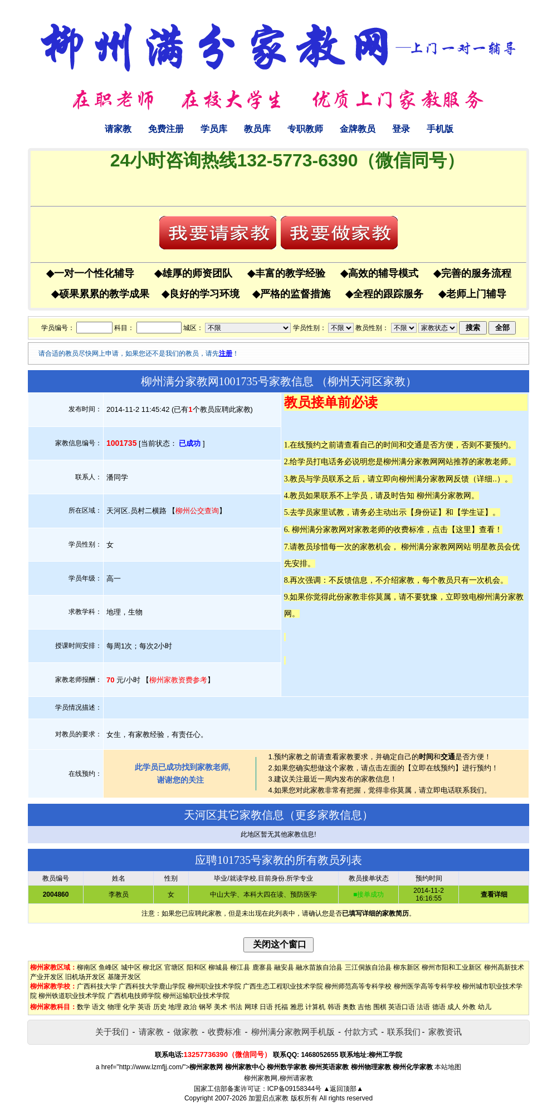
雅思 (297, 1007)
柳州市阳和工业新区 (452, 967)
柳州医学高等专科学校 (427, 986)
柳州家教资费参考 (178, 680)
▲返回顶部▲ (343, 1089)
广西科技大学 (97, 986)
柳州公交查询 (197, 511)
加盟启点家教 (268, 1098)
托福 (281, 1007)
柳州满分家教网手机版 (293, 1031)
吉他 (364, 1007)
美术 (220, 1007)
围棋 (380, 1007)
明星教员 (488, 546)
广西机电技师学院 (134, 996)
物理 (114, 1007)
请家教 (118, 129)
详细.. (487, 478)
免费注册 (166, 129)
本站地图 (447, 1067)
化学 (129, 1007)
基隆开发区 (124, 977)
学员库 (214, 129)
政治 (190, 1007)
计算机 (315, 1007)
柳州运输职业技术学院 (196, 996)
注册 (225, 353)
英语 (144, 1007)
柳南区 (87, 967)
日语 (266, 1007)
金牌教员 (357, 129)
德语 (439, 1007)
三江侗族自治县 (368, 967)
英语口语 (401, 1007)
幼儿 (484, 1007)
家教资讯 (445, 1031)
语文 (98, 1007)
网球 (251, 1007)
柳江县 (240, 967)
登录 (401, 129)
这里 (463, 529)
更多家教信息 (328, 815)
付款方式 (361, 1031)
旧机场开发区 (85, 977)
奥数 (349, 1007)
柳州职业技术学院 (214, 986)
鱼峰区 (109, 967)
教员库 (257, 129)
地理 (175, 1007)
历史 (160, 1007)
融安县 (284, 967)
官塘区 (174, 967)
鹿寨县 (262, 967)
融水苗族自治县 (319, 967)
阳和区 (197, 967)
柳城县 (218, 967)
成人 (454, 1007)
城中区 (131, 967)
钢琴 (205, 1007)
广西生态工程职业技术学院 (283, 986)
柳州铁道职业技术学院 (71, 996)
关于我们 (112, 1031)
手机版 (440, 129)
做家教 (185, 1031)
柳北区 (153, 967)
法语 (423, 1007)
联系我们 (404, 1031)
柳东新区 (406, 967)
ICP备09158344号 (294, 1089)
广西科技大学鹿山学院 (152, 986)
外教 (469, 1007)
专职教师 (305, 129)
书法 (235, 1007)
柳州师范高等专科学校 (358, 986)
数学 (83, 1007)
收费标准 (224, 1031)
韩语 (334, 1007)
